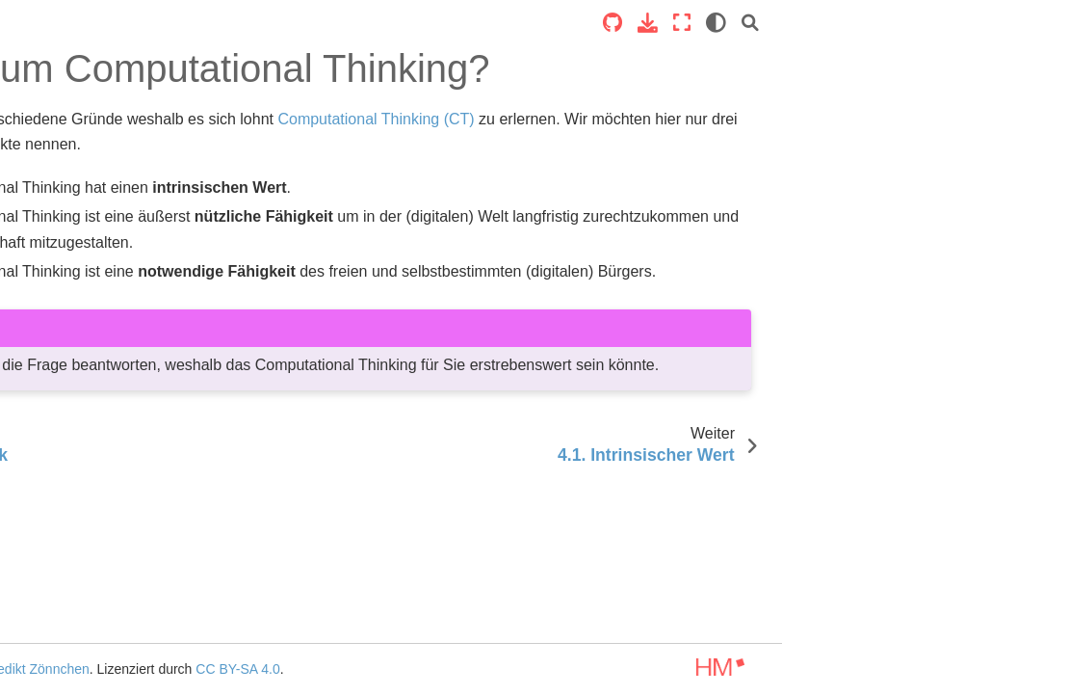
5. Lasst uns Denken (78, 557)
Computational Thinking (88, 170)
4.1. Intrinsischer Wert (98, 442)
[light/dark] (1003, 23)
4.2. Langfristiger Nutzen (106, 472)
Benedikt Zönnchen (387, 669)
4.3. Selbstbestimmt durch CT (111, 514)
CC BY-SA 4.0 (595, 669)
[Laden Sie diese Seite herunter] (934, 23)
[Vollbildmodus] (968, 23)
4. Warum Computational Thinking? (96, 400)
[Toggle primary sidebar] (245, 23)
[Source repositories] (899, 23)
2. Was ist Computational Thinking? (92, 293)
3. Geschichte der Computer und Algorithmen (97, 347)
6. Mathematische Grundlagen (70, 648)
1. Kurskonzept (61, 250)
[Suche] (1037, 23)
